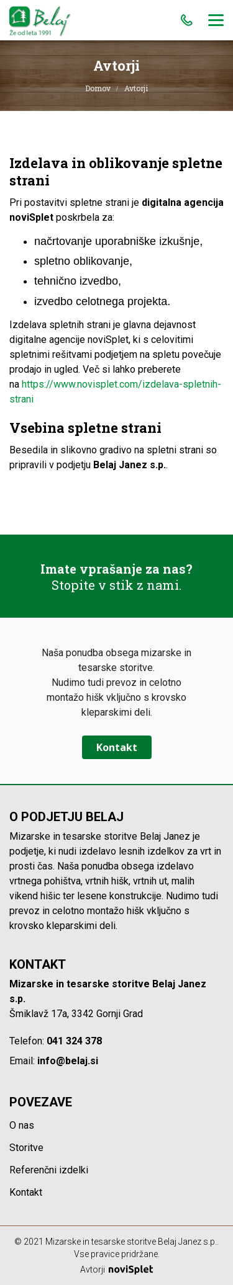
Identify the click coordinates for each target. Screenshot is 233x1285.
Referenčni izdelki (48, 1170)
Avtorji (116, 1269)
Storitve (26, 1148)
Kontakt (116, 747)
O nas (21, 1125)
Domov (98, 88)
